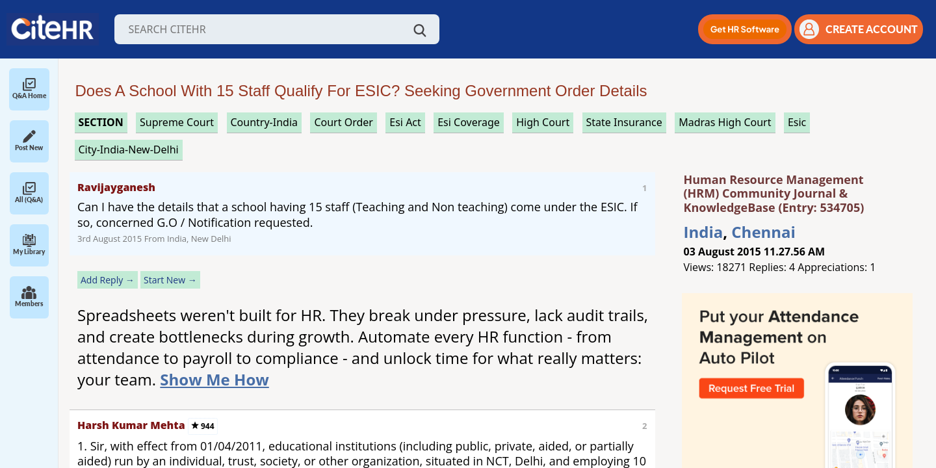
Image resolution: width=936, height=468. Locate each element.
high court (542, 122)
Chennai (763, 231)
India (703, 231)
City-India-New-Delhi (129, 149)
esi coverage (468, 122)
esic (797, 122)
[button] (745, 29)
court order (343, 122)
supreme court (177, 122)
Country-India (264, 122)
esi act (405, 122)
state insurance (624, 122)
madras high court (725, 122)
